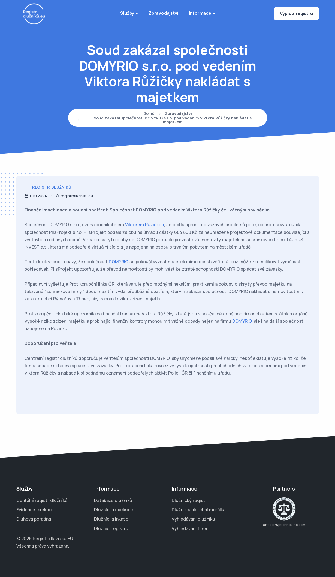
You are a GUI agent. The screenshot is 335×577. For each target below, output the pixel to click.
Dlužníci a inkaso (111, 519)
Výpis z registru (296, 13)
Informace (200, 13)
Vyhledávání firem (190, 528)
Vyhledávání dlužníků (193, 519)
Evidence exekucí (34, 510)
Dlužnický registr (189, 500)
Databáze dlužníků (113, 500)
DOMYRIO (118, 262)
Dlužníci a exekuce (113, 510)
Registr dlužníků (51, 187)
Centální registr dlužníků (42, 500)
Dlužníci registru (111, 528)
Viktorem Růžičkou (144, 225)
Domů (149, 114)
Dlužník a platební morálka (198, 510)
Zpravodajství (163, 13)
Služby (127, 13)
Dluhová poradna (33, 519)
